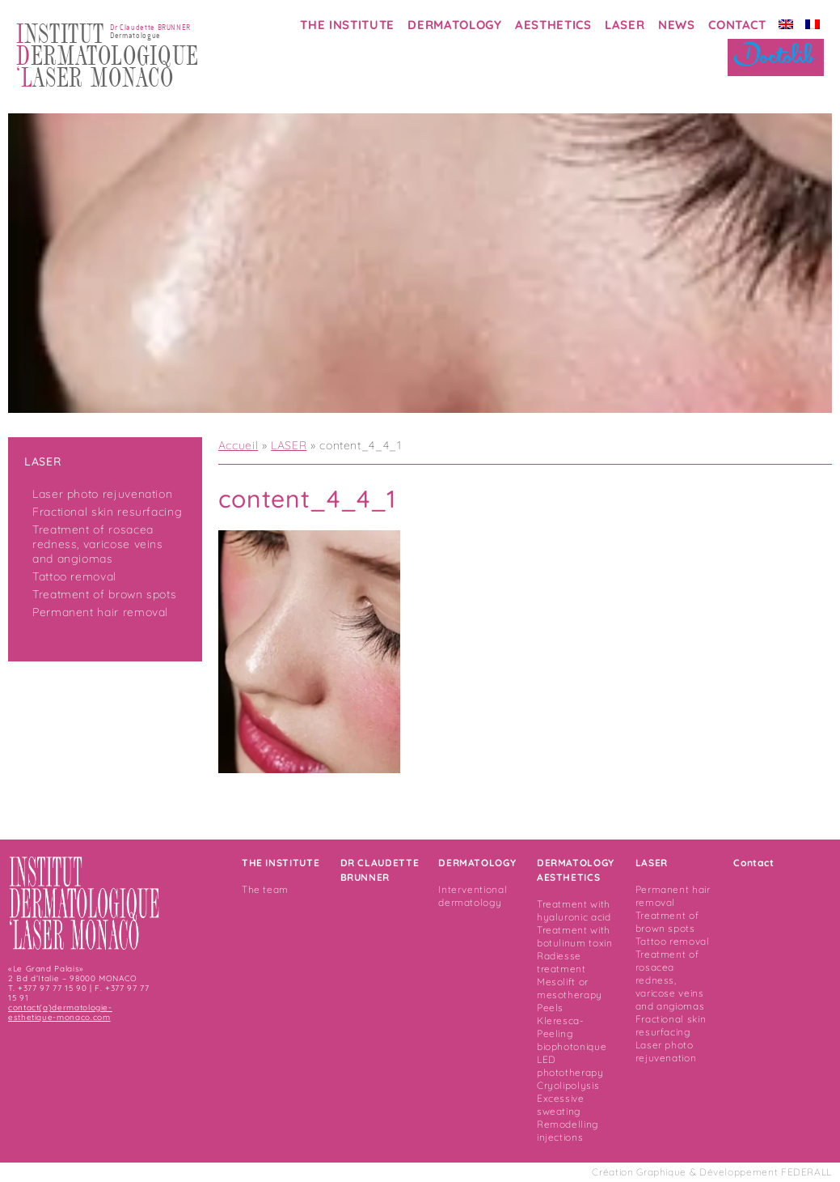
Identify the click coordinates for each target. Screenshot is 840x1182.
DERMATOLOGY (454, 24)
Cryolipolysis (568, 1085)
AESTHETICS (553, 24)
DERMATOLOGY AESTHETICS (575, 870)
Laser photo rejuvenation (102, 494)
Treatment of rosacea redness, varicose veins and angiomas (97, 544)
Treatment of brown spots (104, 594)
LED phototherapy (570, 1065)
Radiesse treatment (561, 962)
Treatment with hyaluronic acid (574, 910)
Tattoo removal (74, 576)
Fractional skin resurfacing (107, 511)
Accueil (238, 445)
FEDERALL (806, 1172)
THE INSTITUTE (347, 24)
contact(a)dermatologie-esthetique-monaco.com (60, 1012)
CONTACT (737, 24)
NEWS (676, 24)
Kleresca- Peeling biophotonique (571, 1033)
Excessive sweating (561, 1104)
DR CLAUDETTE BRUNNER (380, 870)
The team (265, 889)
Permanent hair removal (100, 612)
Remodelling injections (567, 1130)
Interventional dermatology (472, 895)
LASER (624, 24)
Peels (550, 1007)
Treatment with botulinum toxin (575, 936)
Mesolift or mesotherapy (569, 988)
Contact (753, 863)
